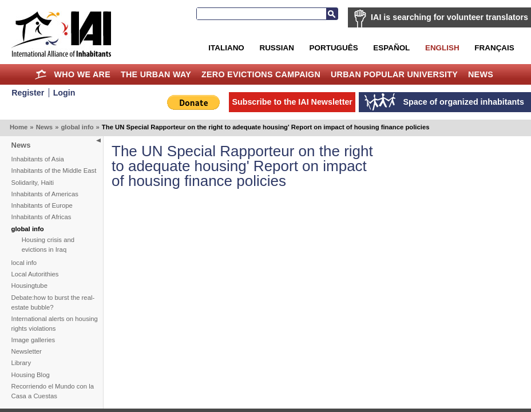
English (442, 47)
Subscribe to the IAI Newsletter (292, 101)
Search (332, 13)
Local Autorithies (35, 274)
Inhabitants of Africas (41, 216)
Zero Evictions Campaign (260, 74)
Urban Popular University (394, 74)
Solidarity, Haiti (32, 182)
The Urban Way (156, 74)
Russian (276, 47)
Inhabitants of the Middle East (54, 170)
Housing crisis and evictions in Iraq (48, 244)
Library (21, 362)
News (480, 74)
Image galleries (33, 339)
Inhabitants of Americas (44, 194)
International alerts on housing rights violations (54, 323)
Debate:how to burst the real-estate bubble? (53, 302)
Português (334, 47)
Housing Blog (30, 374)
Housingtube (29, 285)
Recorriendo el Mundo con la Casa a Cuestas (52, 391)
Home (41, 74)
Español (391, 47)
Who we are (82, 74)
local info (24, 262)
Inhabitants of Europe (42, 205)
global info (77, 127)
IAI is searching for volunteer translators (449, 17)
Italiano (226, 47)
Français (494, 47)
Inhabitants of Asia (37, 159)
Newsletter (26, 351)
